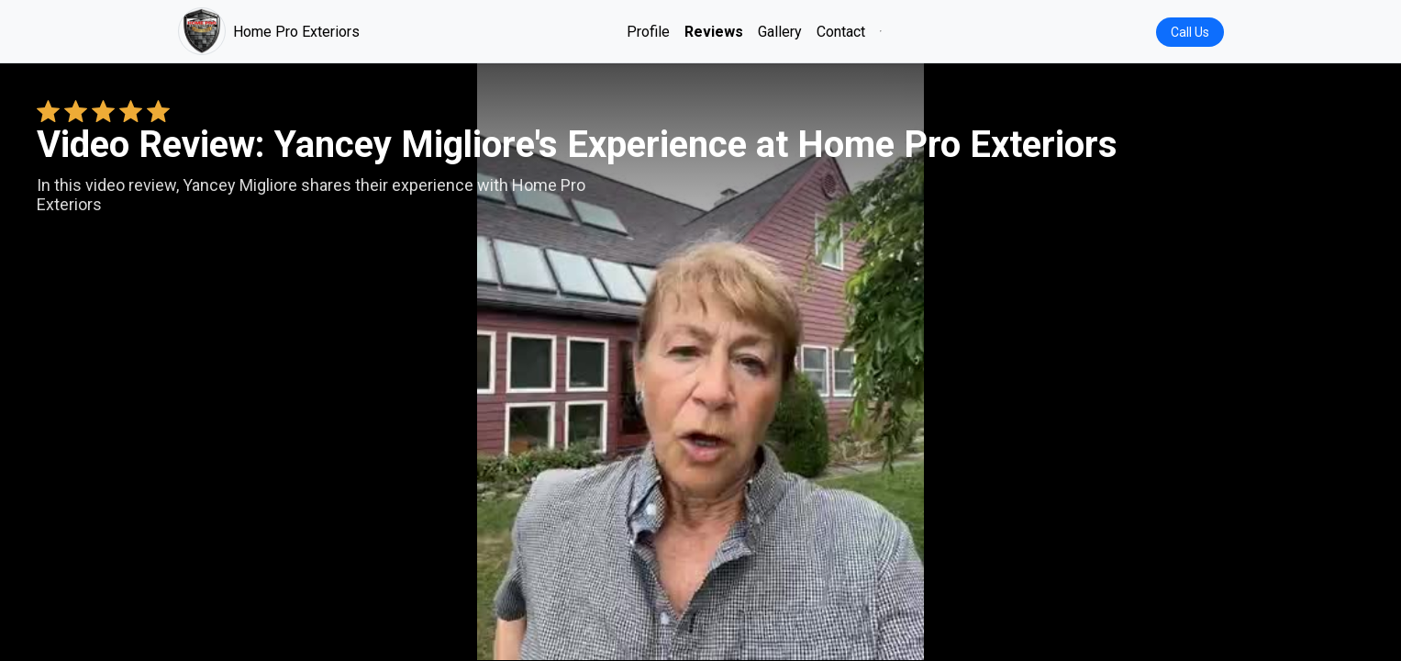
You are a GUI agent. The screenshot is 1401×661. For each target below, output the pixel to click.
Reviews (713, 31)
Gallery (780, 31)
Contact (841, 31)
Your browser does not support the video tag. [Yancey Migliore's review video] (701, 361)
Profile (648, 31)
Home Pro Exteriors (269, 31)
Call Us (1190, 32)
